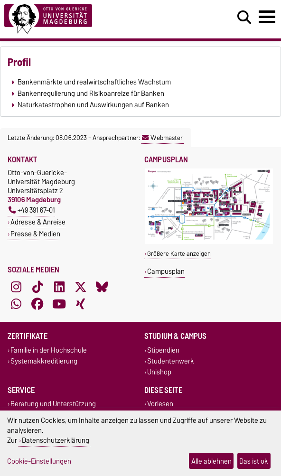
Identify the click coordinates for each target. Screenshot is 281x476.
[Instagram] (16, 286)
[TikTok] (37, 286)
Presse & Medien (35, 234)
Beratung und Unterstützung (53, 404)
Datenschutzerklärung (55, 440)
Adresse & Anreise (38, 222)
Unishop (159, 372)
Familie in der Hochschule (48, 350)
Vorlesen (160, 404)
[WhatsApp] (16, 303)
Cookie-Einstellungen (39, 461)
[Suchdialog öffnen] (244, 17)
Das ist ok (253, 461)
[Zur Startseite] (86, 19)
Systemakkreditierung (43, 360)
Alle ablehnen (211, 461)
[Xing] (80, 303)
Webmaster (162, 137)
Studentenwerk (170, 360)
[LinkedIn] (59, 286)
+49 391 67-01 (32, 210)
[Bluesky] (102, 286)
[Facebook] (37, 303)
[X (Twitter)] (80, 286)
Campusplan (166, 271)
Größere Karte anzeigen (179, 254)
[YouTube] (59, 303)
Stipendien (163, 350)
